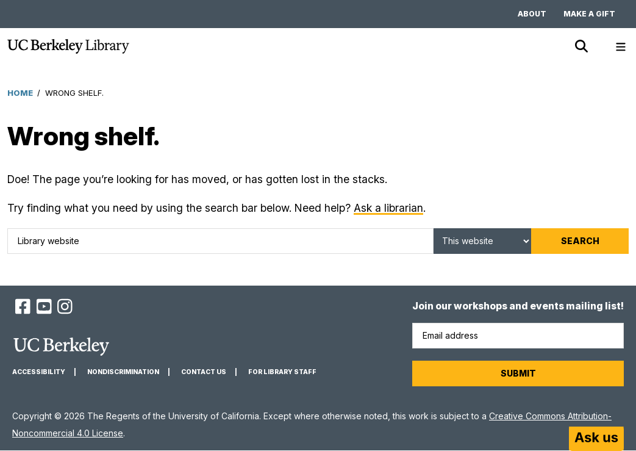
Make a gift (589, 13)
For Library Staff (282, 372)
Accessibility (38, 372)
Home (20, 93)
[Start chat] (596, 439)
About (532, 13)
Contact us (203, 372)
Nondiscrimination (123, 372)
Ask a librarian (388, 207)
